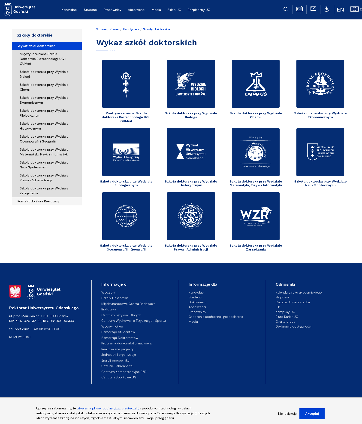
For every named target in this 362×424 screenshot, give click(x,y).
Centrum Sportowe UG (118, 377)
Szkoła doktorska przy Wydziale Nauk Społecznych (44, 164)
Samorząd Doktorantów (119, 338)
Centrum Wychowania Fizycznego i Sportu (133, 321)
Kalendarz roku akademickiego (299, 292)
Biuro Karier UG (287, 317)
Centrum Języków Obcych (121, 315)
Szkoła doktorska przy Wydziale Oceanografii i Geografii (44, 138)
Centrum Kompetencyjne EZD (124, 372)
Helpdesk (283, 297)
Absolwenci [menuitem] (136, 10)
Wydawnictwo (112, 326)
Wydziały (108, 292)
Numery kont (20, 337)
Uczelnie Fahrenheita (117, 366)
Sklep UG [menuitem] (174, 10)
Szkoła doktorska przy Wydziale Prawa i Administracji (44, 177)
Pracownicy (197, 312)
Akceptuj (312, 414)
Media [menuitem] (156, 10)
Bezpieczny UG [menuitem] (199, 10)
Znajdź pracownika (115, 360)
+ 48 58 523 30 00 (45, 329)
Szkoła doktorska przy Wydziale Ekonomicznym (44, 100)
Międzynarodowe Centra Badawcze (128, 304)
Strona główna (107, 29)
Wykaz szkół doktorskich (36, 46)
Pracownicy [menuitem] (112, 10)
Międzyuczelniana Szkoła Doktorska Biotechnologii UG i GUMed (43, 59)
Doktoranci (197, 302)
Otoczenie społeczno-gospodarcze (216, 317)
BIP (278, 307)
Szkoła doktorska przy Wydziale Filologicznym (44, 113)
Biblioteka (108, 309)
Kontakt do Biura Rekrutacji (38, 201)
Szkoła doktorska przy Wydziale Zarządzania (44, 190)
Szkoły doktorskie (34, 35)
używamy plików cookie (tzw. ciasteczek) (108, 409)
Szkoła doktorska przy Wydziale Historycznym (44, 125)
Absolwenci (197, 307)
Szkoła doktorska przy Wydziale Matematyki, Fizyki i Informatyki (44, 151)
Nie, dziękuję (287, 414)
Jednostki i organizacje (118, 355)
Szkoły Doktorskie (115, 298)
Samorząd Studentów (118, 332)
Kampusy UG (285, 312)
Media (193, 321)
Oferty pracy (285, 321)
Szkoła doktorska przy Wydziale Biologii (44, 74)
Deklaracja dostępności (293, 326)
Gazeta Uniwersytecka (293, 302)
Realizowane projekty (117, 349)
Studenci (195, 297)
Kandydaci (131, 29)
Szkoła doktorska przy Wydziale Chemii (44, 87)
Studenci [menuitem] (90, 10)
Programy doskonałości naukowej (126, 343)
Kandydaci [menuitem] (69, 10)
